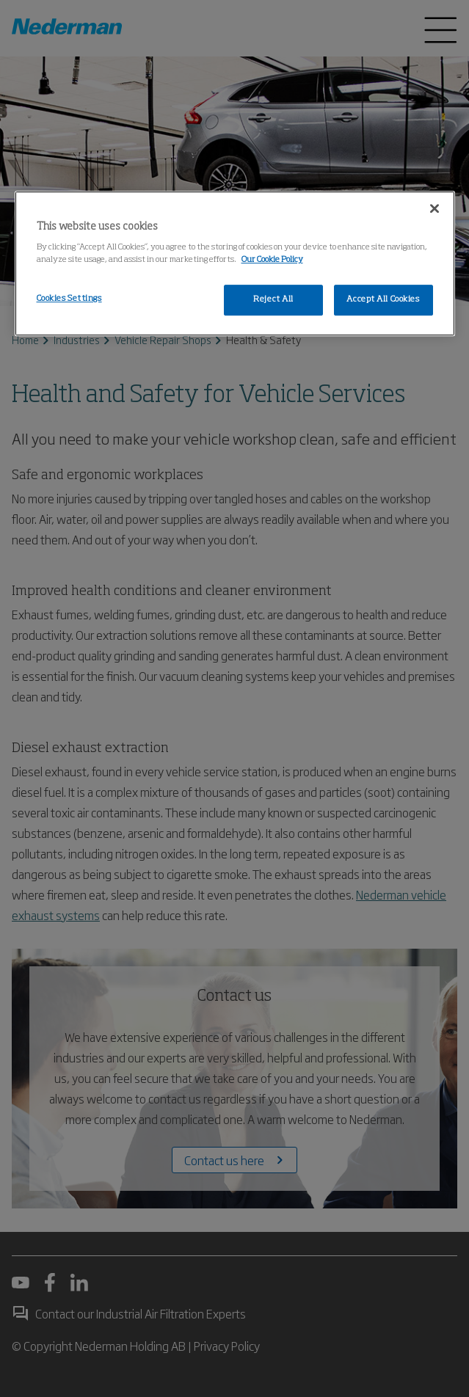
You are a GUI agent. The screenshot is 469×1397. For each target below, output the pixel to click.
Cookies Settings (69, 298)
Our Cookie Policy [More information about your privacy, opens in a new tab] (272, 259)
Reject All (273, 299)
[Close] (434, 208)
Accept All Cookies (382, 299)
